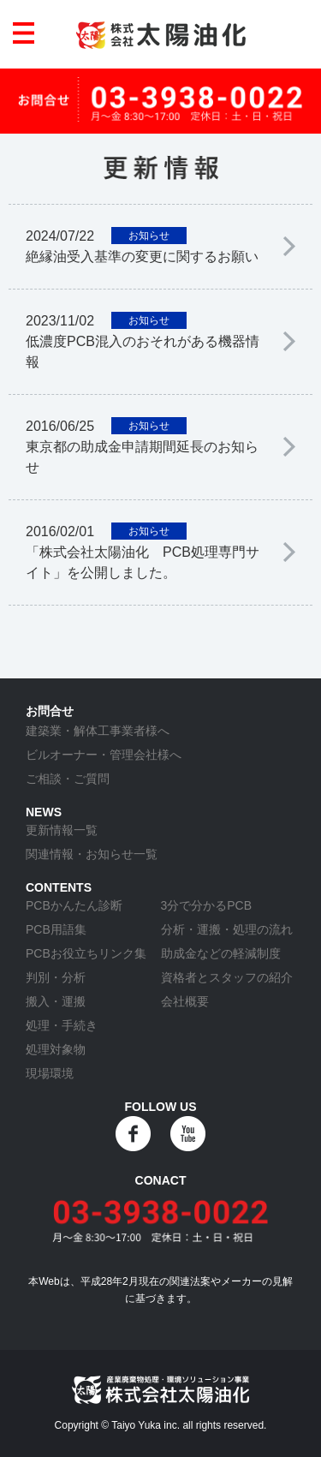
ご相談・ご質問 (68, 778)
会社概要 (185, 1001)
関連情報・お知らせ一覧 (92, 854)
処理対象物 (56, 1049)
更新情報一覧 (62, 830)
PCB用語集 (56, 929)
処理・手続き (62, 1025)
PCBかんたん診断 (74, 905)
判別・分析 (56, 977)
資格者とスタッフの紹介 (227, 977)
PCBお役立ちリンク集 (86, 953)
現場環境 (50, 1073)
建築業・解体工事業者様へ (97, 730)
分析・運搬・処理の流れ (227, 929)
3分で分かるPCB (207, 905)
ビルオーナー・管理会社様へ (103, 754)
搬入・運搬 (56, 1001)
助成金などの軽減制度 (221, 953)
